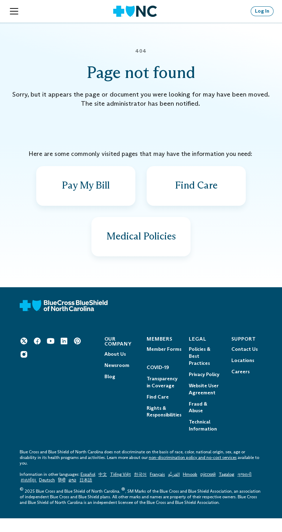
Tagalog (226, 488)
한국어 (140, 488)
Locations (242, 374)
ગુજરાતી (244, 488)
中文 (102, 488)
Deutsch (47, 494)
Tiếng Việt (120, 488)
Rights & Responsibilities (164, 425)
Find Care (158, 411)
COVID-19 (158, 381)
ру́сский (208, 488)
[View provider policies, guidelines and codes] (141, 247)
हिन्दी (61, 494)
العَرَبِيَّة (174, 488)
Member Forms (164, 363)
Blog (109, 390)
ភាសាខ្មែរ (29, 494)
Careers (240, 385)
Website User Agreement (204, 402)
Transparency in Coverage (162, 395)
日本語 (85, 494)
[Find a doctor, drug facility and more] (196, 189)
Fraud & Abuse (198, 421)
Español (88, 488)
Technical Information (203, 439)
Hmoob (190, 488)
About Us (115, 368)
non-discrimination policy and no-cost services (193, 471)
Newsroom (116, 379)
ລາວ (72, 494)
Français (157, 488)
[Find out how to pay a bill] (85, 189)
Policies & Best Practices (199, 370)
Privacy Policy (204, 388)
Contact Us (244, 363)
